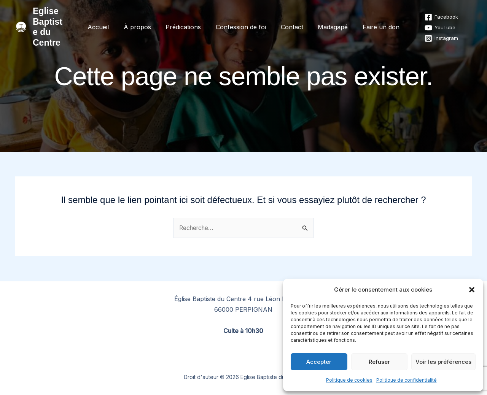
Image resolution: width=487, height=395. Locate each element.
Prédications (186, 21)
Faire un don (373, 21)
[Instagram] (432, 33)
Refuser (379, 361)
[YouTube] (431, 22)
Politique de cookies (349, 380)
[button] (472, 289)
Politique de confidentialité (406, 380)
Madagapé (328, 21)
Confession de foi (241, 21)
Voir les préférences (443, 361)
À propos (142, 21)
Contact (289, 21)
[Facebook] (432, 12)
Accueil (105, 21)
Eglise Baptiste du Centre (53, 21)
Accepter (318, 361)
